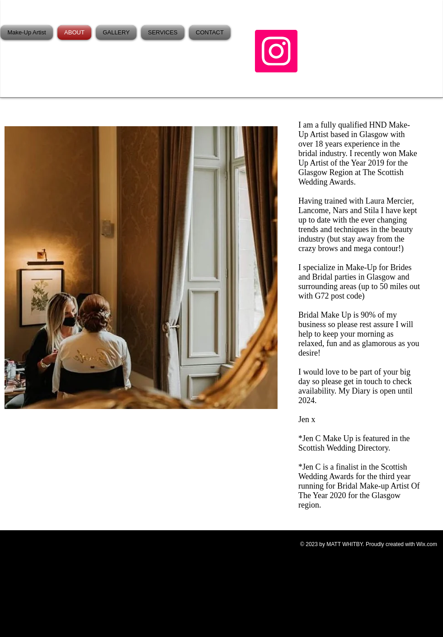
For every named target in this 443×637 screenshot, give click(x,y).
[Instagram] (276, 51)
